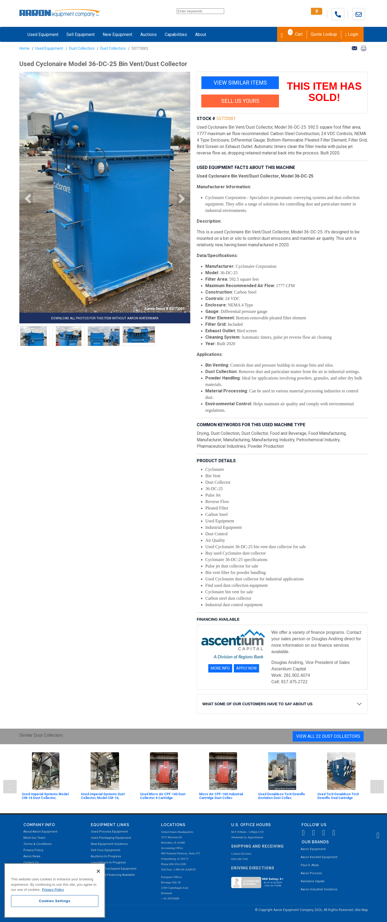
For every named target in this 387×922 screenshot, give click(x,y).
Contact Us (31, 862)
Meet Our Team (34, 838)
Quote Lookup (324, 34)
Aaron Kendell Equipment (319, 857)
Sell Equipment (80, 34)
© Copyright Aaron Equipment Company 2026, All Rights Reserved (304, 910)
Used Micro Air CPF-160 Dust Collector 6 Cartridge (162, 796)
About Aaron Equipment (40, 831)
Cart (292, 34)
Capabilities (176, 34)
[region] (54, 890)
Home (24, 48)
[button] (26, 198)
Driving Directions (252, 868)
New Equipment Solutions (109, 844)
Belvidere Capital (312, 881)
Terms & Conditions (37, 844)
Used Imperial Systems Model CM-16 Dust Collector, (45, 796)
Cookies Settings (54, 901)
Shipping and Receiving (257, 846)
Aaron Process (311, 873)
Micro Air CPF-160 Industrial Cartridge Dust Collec (221, 796)
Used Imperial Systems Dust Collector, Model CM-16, (103, 796)
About (200, 34)
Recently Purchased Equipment (113, 868)
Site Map (361, 910)
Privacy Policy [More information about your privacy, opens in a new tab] (53, 890)
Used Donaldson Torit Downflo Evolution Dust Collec (281, 796)
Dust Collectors (82, 48)
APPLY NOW (246, 668)
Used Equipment (42, 34)
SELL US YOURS (240, 101)
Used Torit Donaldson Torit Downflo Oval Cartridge (338, 796)
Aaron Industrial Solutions (319, 889)
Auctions (148, 34)
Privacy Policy (33, 850)
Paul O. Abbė (310, 865)
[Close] (98, 871)
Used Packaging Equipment (111, 838)
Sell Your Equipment (105, 850)
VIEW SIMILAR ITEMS (240, 82)
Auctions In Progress (106, 856)
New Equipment (117, 34)
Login (351, 34)
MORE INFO (220, 668)
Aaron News (31, 856)
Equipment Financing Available (113, 875)
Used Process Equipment (109, 831)
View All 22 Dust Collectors (328, 736)
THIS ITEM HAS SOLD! (324, 92)
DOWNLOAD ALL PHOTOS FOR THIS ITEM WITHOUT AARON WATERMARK (105, 318)
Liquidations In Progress (108, 862)
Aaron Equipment (313, 849)
